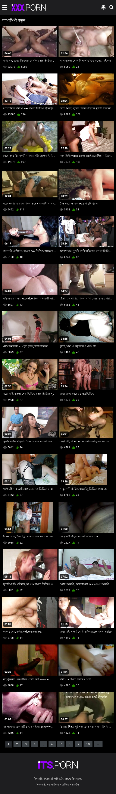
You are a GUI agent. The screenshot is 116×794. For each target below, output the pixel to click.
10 (88, 744)
